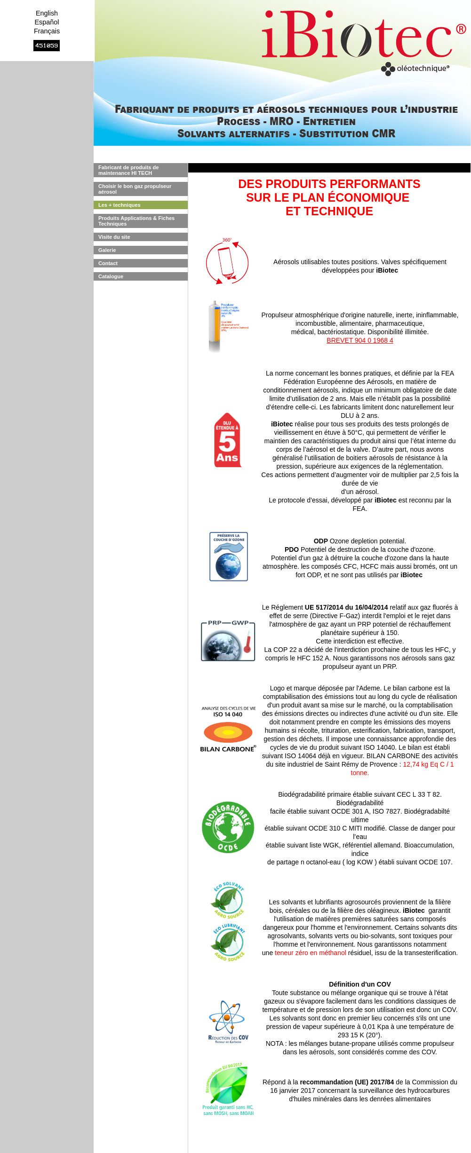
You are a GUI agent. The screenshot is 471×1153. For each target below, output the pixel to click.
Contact (108, 263)
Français (47, 31)
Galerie (107, 250)
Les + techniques (119, 205)
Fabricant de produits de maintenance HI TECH (128, 170)
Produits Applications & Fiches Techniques (136, 221)
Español (46, 22)
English (47, 13)
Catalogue (110, 276)
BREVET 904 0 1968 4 (360, 340)
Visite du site (114, 237)
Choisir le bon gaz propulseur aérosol (134, 189)
